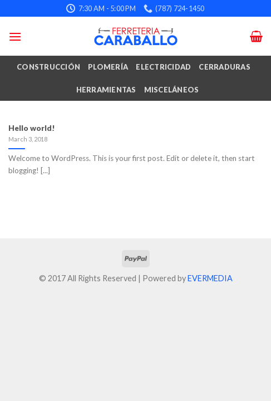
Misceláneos (171, 89)
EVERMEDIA (210, 278)
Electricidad (163, 66)
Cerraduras (224, 66)
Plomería (108, 66)
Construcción (48, 66)
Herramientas (106, 89)
